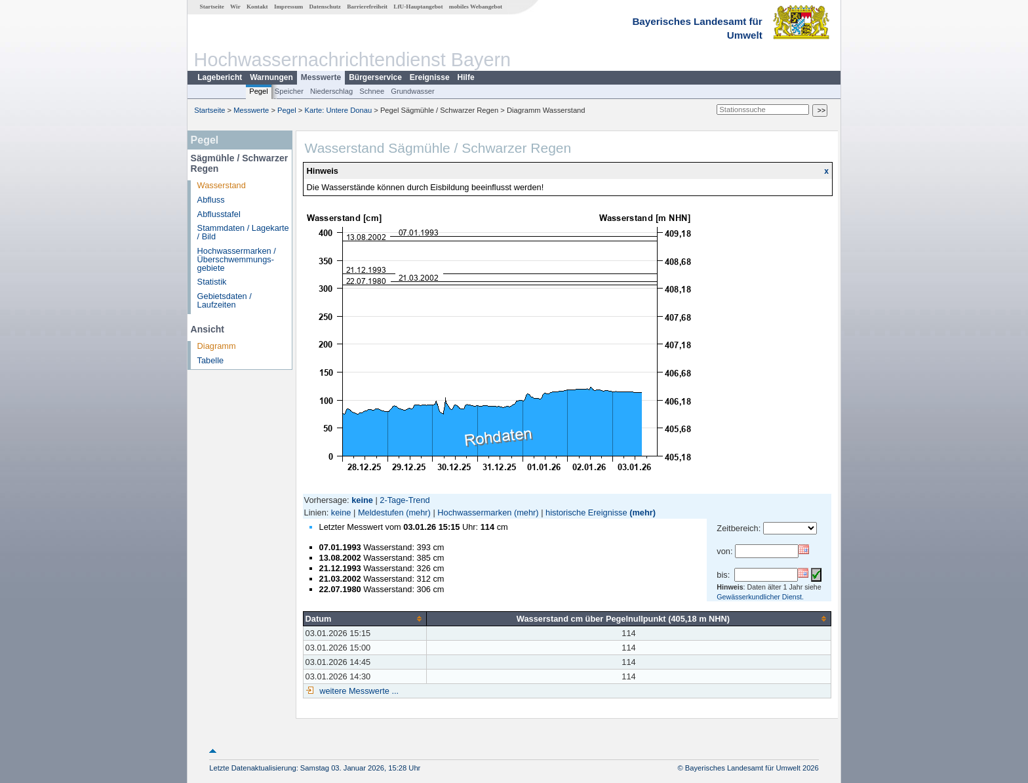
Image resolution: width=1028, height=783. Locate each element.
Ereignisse (430, 77)
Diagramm (216, 346)
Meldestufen (381, 512)
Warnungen (271, 77)
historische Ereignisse (586, 512)
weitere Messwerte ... (358, 691)
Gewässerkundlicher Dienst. (760, 597)
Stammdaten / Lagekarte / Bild (243, 232)
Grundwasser (413, 91)
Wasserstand (221, 185)
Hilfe (466, 77)
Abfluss (211, 200)
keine (341, 512)
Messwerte (321, 77)
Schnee (371, 91)
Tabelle (210, 360)
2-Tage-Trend (404, 500)
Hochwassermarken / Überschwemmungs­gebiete (236, 259)
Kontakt (257, 6)
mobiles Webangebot (475, 6)
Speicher (289, 91)
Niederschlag (331, 91)
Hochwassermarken (474, 512)
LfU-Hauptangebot (418, 6)
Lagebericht (219, 77)
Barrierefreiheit (367, 6)
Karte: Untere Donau (338, 110)
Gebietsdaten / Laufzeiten (224, 300)
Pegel (258, 91)
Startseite (212, 6)
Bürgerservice (375, 77)
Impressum (288, 6)
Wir (235, 6)
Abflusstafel (219, 214)
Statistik (212, 282)
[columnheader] (364, 618)
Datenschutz (325, 6)
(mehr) (418, 512)
